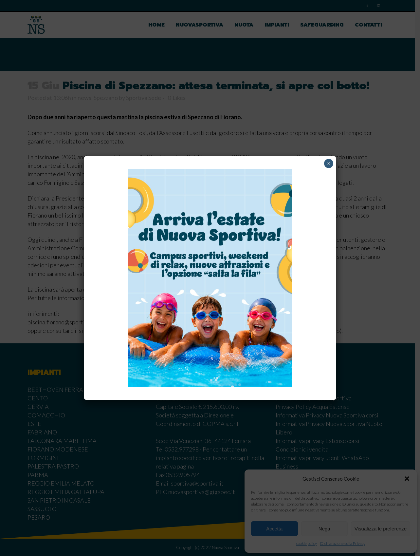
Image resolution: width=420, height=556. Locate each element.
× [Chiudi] (329, 163)
